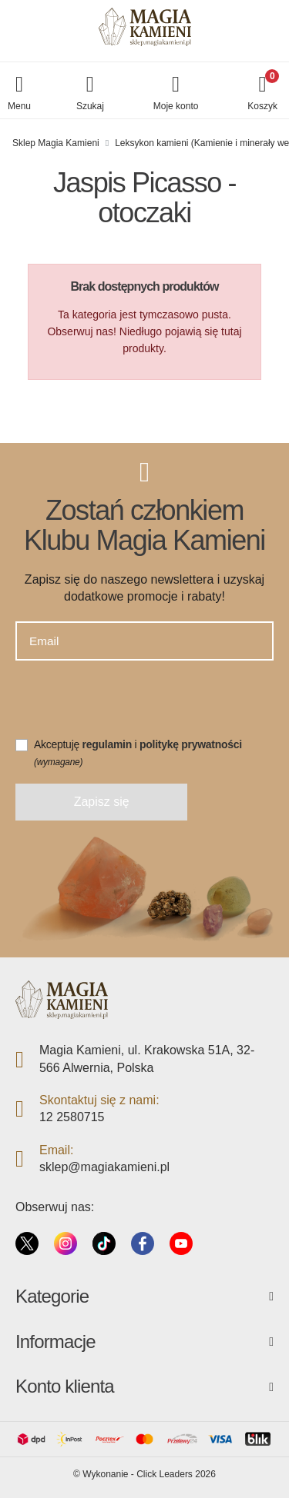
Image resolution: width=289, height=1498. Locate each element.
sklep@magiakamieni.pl (104, 1166)
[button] (90, 94)
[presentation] (132, 706)
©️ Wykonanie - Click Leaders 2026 (144, 1474)
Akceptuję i (138, 752)
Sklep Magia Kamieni (55, 143)
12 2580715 (72, 1117)
